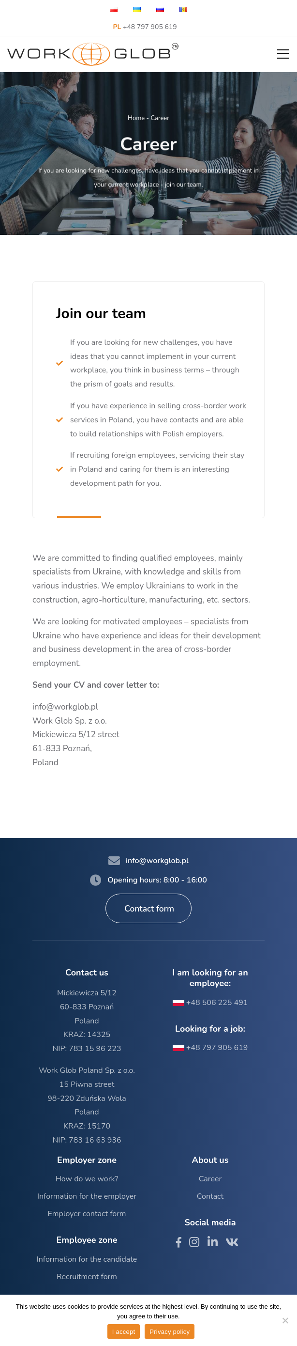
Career (210, 1179)
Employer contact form (86, 1213)
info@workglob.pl (65, 706)
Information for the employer (86, 1196)
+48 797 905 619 (145, 26)
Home (136, 118)
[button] (283, 54)
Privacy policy (169, 1331)
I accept (123, 1331)
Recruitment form (87, 1276)
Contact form (149, 908)
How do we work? (87, 1179)
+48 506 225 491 (210, 1002)
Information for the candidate (87, 1259)
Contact (210, 1196)
